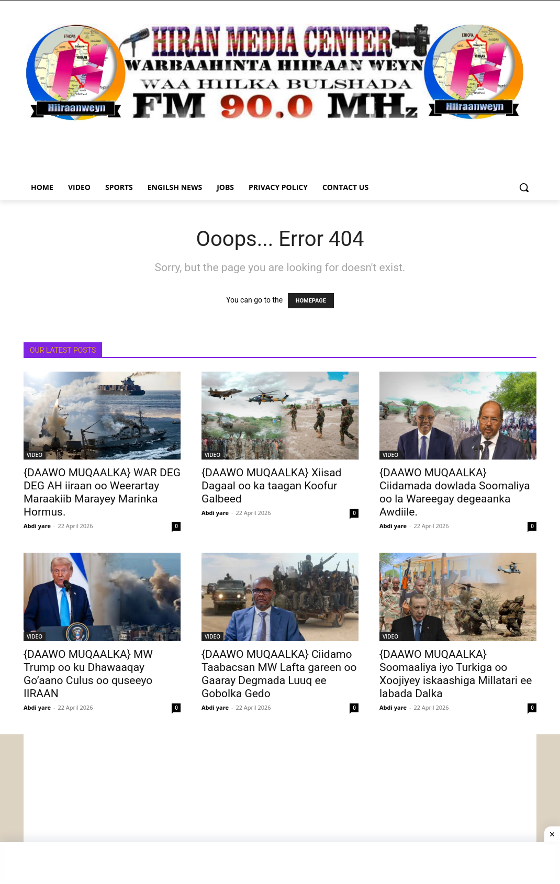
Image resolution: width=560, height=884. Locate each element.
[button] (523, 187)
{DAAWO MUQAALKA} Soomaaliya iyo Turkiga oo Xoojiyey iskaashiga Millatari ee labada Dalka (455, 674)
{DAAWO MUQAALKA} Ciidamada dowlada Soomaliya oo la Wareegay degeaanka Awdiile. (454, 492)
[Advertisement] (280, 807)
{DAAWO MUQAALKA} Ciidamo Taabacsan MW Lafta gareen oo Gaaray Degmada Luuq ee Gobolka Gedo (278, 674)
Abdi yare (37, 526)
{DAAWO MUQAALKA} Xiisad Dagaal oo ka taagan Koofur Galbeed (271, 485)
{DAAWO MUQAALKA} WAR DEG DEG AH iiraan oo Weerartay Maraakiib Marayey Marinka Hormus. (102, 492)
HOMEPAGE (311, 300)
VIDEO (34, 454)
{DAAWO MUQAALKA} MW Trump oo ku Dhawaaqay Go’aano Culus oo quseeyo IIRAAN (88, 674)
